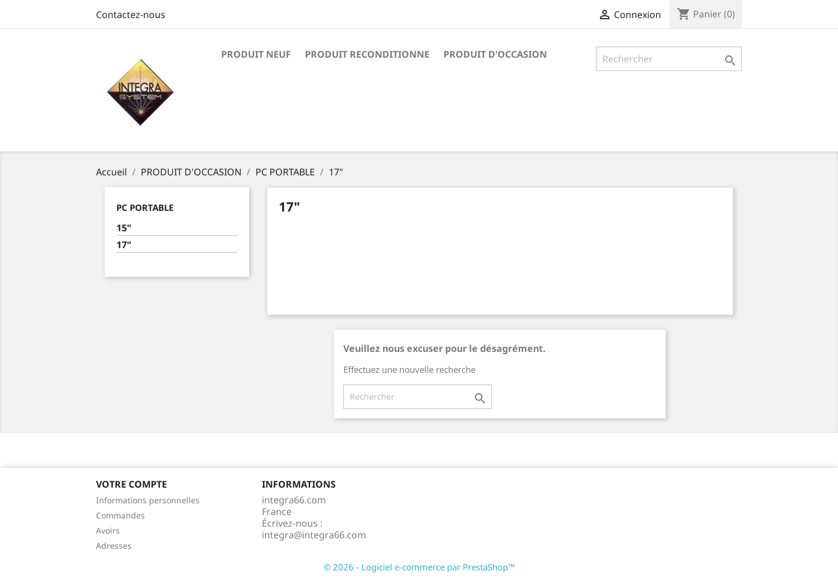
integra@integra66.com (314, 534)
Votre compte (131, 484)
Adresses (114, 545)
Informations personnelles (148, 500)
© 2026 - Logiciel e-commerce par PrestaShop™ (419, 567)
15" (124, 228)
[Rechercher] (669, 59)
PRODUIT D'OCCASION (495, 54)
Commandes (120, 515)
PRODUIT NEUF (256, 54)
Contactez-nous (130, 14)
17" (124, 245)
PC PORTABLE (144, 207)
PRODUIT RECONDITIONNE (367, 54)
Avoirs (108, 530)
